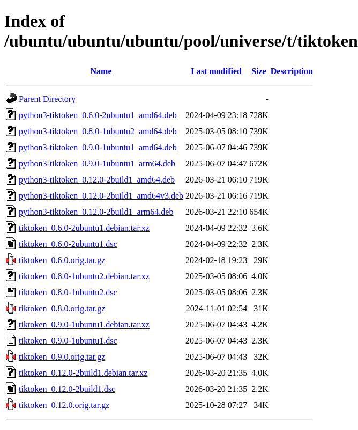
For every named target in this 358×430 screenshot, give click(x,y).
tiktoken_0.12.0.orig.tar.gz (64, 405)
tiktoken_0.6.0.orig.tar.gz (62, 260)
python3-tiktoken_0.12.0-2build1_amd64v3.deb (101, 195)
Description (292, 71)
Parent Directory (47, 99)
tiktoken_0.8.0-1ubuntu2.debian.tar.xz (84, 276)
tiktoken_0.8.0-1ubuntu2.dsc (68, 292)
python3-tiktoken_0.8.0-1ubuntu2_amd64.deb (98, 131)
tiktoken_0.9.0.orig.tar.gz (62, 356)
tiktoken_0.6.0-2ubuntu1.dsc (68, 244)
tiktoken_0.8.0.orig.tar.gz (62, 308)
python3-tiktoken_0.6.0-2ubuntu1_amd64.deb (98, 115)
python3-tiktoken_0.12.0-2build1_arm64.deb (96, 211)
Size (258, 71)
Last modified (216, 71)
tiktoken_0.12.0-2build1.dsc (67, 388)
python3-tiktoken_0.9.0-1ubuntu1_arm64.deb (97, 163)
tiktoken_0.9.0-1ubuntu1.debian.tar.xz (84, 324)
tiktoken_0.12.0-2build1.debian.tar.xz (83, 372)
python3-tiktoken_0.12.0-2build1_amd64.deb (97, 179)
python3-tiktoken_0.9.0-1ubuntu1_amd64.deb (98, 147)
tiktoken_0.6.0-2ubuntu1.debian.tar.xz (84, 227)
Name (101, 71)
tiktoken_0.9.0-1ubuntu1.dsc (68, 340)
